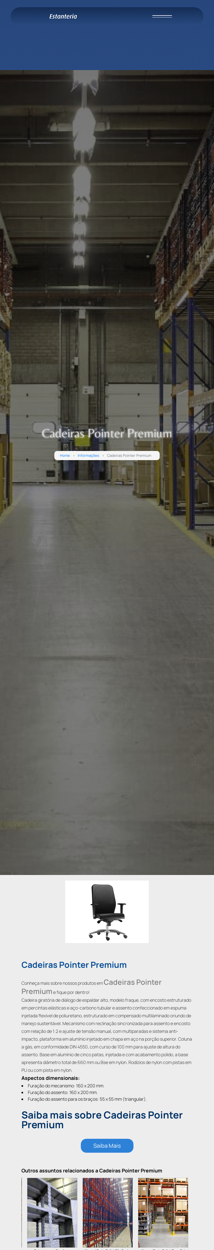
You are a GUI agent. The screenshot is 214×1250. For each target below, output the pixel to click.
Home (65, 455)
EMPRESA (18, 36)
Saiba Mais (107, 1145)
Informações (88, 455)
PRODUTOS (20, 45)
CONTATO (19, 54)
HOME (15, 27)
